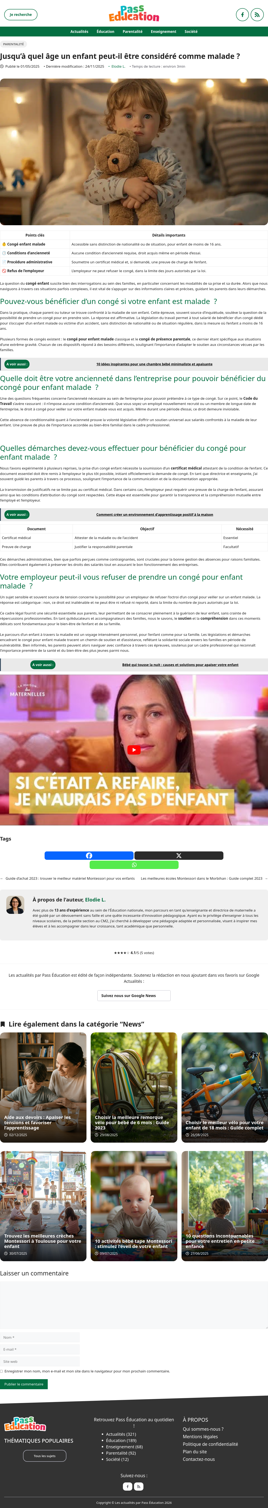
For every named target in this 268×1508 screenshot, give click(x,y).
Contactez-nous (199, 1459)
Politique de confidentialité (210, 1444)
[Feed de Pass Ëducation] (138, 1486)
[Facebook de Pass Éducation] (127, 1486)
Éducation (105, 31)
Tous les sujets (44, 1456)
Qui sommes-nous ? (203, 1429)
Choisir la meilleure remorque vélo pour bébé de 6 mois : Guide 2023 (132, 1122)
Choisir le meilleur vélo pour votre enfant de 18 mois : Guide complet (225, 1125)
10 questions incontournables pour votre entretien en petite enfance (220, 1241)
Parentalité (132, 31)
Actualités (79, 31)
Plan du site (195, 1452)
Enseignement (163, 31)
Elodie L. (118, 66)
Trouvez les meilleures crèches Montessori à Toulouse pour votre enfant (42, 1241)
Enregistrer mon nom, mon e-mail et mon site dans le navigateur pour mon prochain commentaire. (87, 1371)
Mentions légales (200, 1436)
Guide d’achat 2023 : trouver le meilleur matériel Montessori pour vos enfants (70, 878)
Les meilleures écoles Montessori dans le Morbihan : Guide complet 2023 (201, 878)
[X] (178, 855)
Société (191, 31)
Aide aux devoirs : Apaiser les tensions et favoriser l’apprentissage (37, 1122)
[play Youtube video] (134, 750)
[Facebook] (89, 855)
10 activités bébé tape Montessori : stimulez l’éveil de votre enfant (133, 1243)
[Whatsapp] (134, 865)
